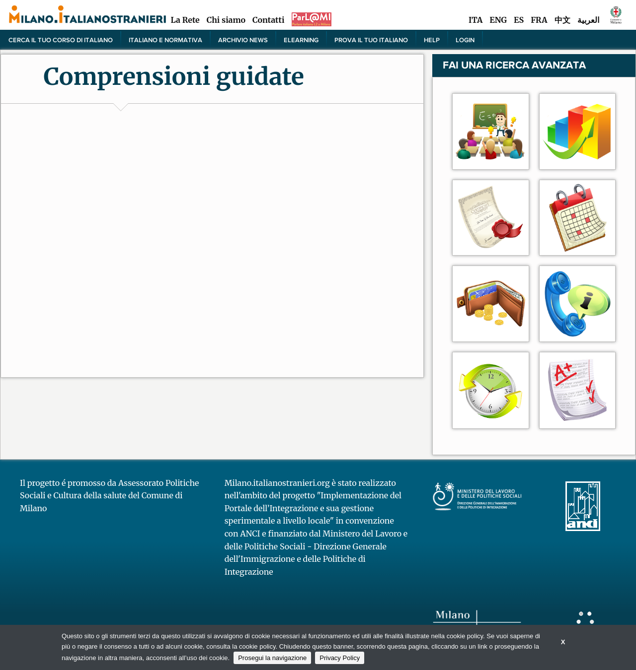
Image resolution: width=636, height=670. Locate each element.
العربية (588, 20)
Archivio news (243, 39)
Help (432, 39)
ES (519, 20)
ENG (498, 20)
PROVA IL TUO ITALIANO (371, 39)
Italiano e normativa (165, 39)
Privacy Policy (339, 658)
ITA (475, 20)
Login (465, 39)
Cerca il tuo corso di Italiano (60, 39)
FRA (539, 20)
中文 (562, 20)
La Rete (184, 20)
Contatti (268, 20)
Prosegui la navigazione (272, 658)
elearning (301, 39)
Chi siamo (226, 20)
